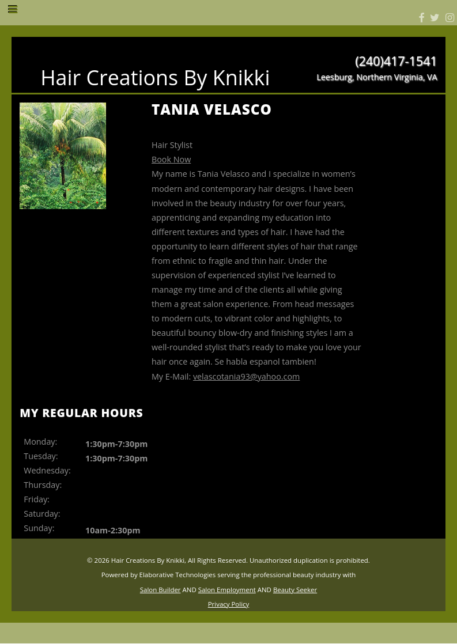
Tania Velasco (212, 109)
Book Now (171, 159)
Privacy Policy (229, 604)
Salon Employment (227, 589)
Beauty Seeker (295, 589)
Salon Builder (160, 589)
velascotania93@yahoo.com (246, 376)
